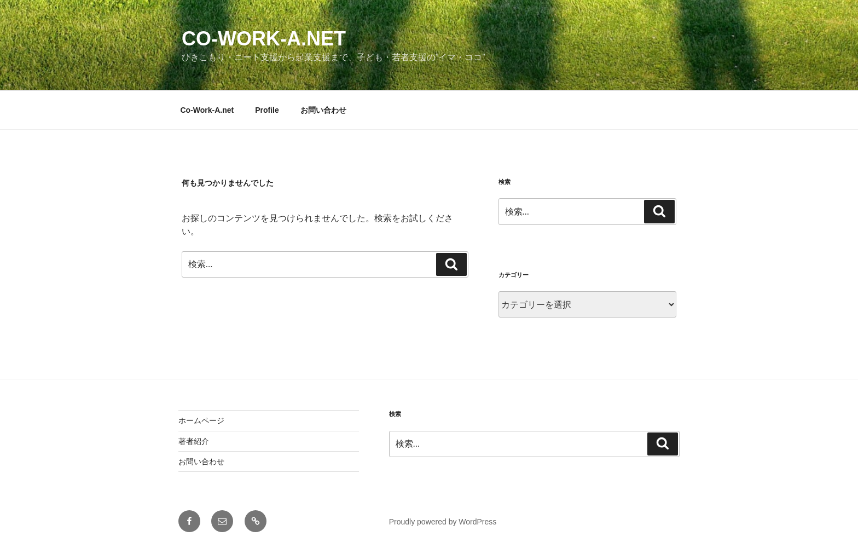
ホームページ (201, 420)
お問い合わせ (323, 110)
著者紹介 (193, 441)
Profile (267, 110)
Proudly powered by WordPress (443, 521)
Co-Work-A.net (264, 38)
